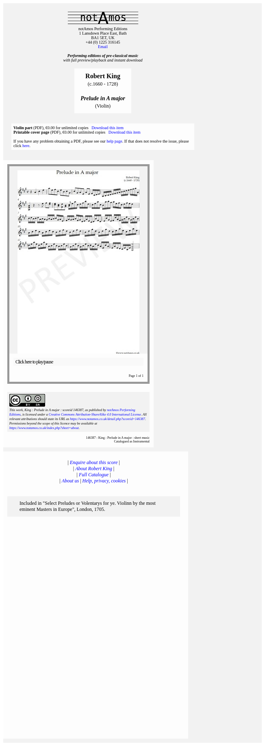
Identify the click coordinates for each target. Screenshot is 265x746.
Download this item (107, 127)
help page (114, 141)
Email (103, 46)
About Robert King (93, 468)
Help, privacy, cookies (104, 481)
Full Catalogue (94, 475)
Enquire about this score (93, 462)
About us (70, 481)
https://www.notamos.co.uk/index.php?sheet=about (44, 428)
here (25, 145)
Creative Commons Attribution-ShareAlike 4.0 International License (95, 414)
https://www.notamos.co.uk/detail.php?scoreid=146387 (107, 419)
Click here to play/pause (34, 362)
